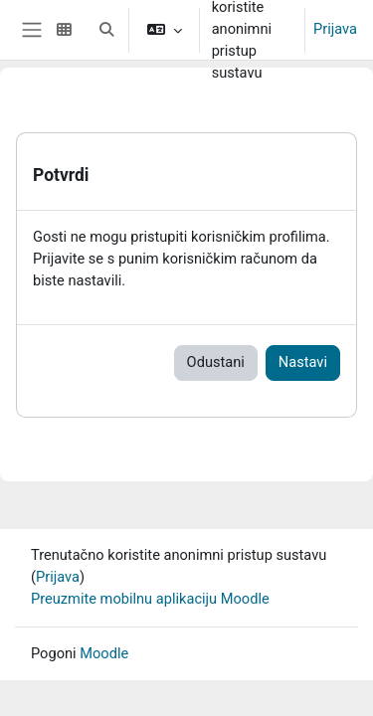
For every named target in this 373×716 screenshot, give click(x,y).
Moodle (104, 653)
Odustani (216, 362)
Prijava (335, 29)
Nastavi (303, 362)
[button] (106, 30)
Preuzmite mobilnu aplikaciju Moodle (150, 599)
